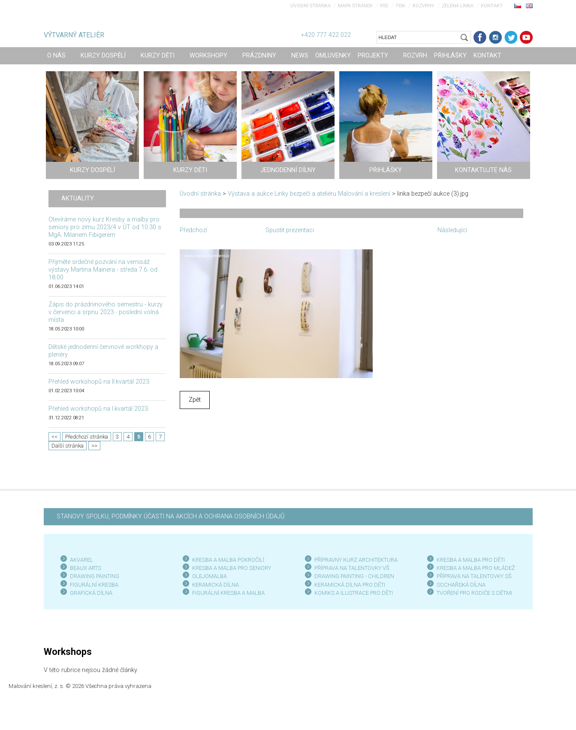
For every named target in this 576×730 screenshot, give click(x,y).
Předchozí (193, 230)
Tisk (400, 6)
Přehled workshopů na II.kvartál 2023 (98, 381)
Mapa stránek (355, 6)
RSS (384, 6)
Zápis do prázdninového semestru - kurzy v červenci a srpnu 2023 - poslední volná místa (105, 312)
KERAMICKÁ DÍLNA (215, 585)
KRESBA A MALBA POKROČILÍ (228, 560)
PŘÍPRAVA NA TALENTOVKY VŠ (351, 568)
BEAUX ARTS (85, 568)
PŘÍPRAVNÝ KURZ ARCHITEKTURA (356, 560)
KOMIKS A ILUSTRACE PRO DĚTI (353, 593)
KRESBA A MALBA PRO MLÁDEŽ (476, 568)
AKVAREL (81, 560)
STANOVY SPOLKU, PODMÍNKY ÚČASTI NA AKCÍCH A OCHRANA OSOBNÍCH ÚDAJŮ (170, 516)
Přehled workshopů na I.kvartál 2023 (98, 408)
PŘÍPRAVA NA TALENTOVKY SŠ (474, 576)
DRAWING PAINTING (94, 576)
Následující (452, 230)
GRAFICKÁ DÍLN (89, 593)
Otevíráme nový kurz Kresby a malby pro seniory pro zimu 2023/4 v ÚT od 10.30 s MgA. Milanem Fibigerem (104, 227)
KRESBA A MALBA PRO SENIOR (230, 568)
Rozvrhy (423, 6)
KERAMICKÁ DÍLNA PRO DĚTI (349, 585)
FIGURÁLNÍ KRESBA (94, 585)
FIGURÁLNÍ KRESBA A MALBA (228, 593)
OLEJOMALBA (209, 576)
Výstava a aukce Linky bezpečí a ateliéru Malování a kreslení (309, 193)
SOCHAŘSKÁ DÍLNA (461, 585)
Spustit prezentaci (289, 230)
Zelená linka (457, 6)
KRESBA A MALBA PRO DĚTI (471, 560)
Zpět (195, 399)
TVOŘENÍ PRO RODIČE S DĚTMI (474, 593)
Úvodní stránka (310, 6)
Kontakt (492, 6)
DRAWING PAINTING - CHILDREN (354, 576)
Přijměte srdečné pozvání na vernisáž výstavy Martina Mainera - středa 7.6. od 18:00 (102, 269)
